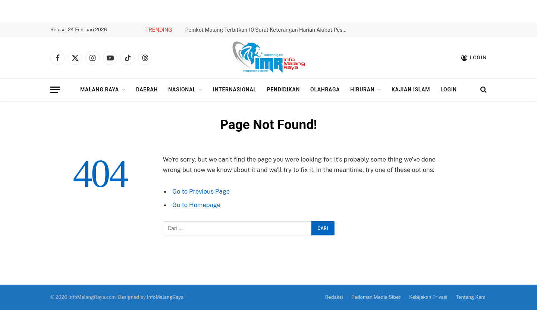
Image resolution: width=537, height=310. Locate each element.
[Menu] (55, 89)
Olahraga (325, 90)
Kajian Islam (411, 90)
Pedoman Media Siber (376, 297)
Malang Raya (99, 90)
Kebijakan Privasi (428, 297)
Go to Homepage (196, 205)
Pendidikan (283, 90)
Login (448, 90)
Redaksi (334, 297)
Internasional (235, 90)
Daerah (147, 90)
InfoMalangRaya (165, 297)
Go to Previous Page (201, 191)
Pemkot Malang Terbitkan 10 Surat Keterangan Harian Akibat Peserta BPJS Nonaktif (269, 30)
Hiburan (362, 90)
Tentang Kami (471, 297)
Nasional (182, 90)
